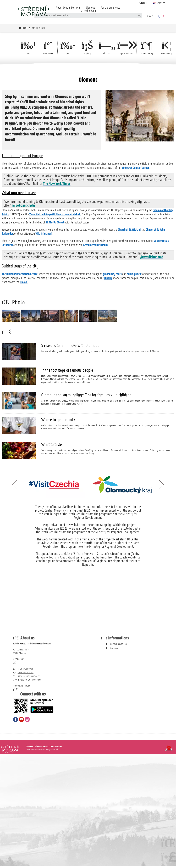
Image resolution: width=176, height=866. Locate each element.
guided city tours (112, 274)
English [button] (159, 3)
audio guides (134, 274)
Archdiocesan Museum (95, 245)
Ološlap (108, 278)
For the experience (110, 7)
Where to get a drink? (58, 468)
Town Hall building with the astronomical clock (55, 214)
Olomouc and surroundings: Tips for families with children (86, 443)
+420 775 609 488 (23, 717)
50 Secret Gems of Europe (136, 168)
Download (114, 696)
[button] (143, 2)
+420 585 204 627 (23, 721)
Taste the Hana (88, 11)
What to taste (51, 493)
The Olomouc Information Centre (20, 274)
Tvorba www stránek (169, 796)
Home (33, 11)
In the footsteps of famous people (67, 418)
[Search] (139, 15)
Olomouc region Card (118, 692)
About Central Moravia (68, 7)
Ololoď (24, 282)
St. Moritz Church (55, 222)
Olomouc (90, 7)
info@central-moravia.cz (26, 724)
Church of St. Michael (129, 230)
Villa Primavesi (43, 233)
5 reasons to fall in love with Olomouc (70, 394)
